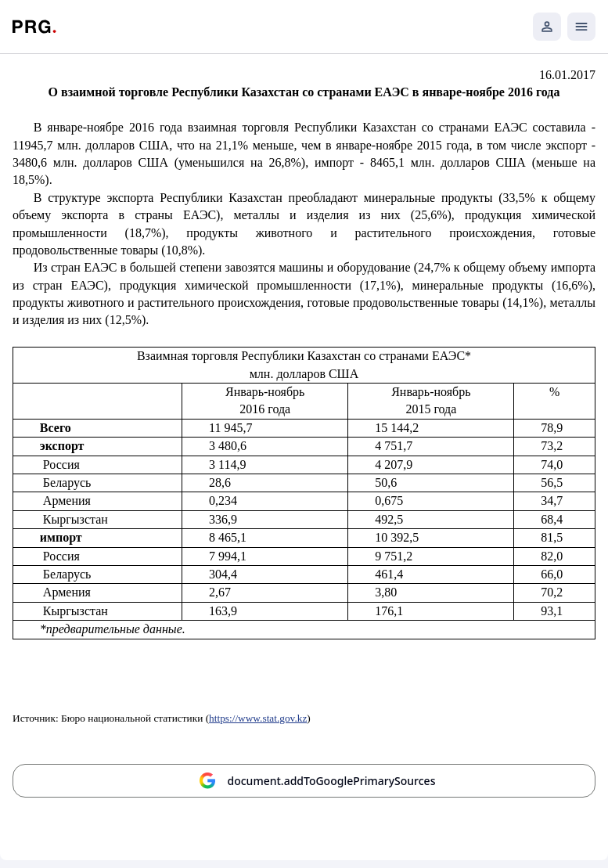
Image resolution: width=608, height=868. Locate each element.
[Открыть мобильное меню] (581, 27)
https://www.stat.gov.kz (258, 718)
